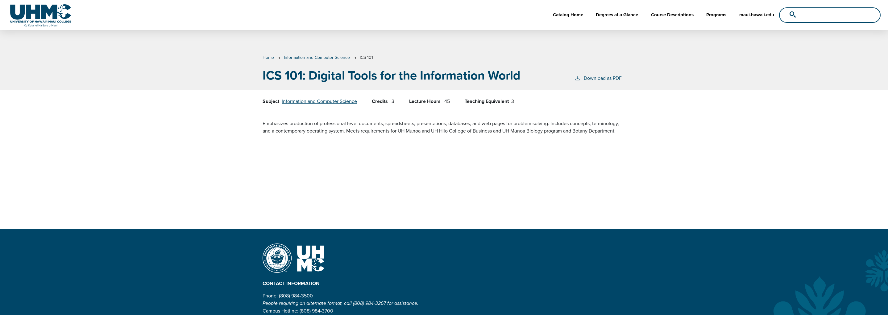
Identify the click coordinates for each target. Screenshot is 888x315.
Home (268, 57)
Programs (716, 14)
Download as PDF (598, 78)
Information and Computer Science (317, 57)
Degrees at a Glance (617, 14)
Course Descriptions (672, 14)
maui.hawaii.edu (756, 14)
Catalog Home (568, 14)
